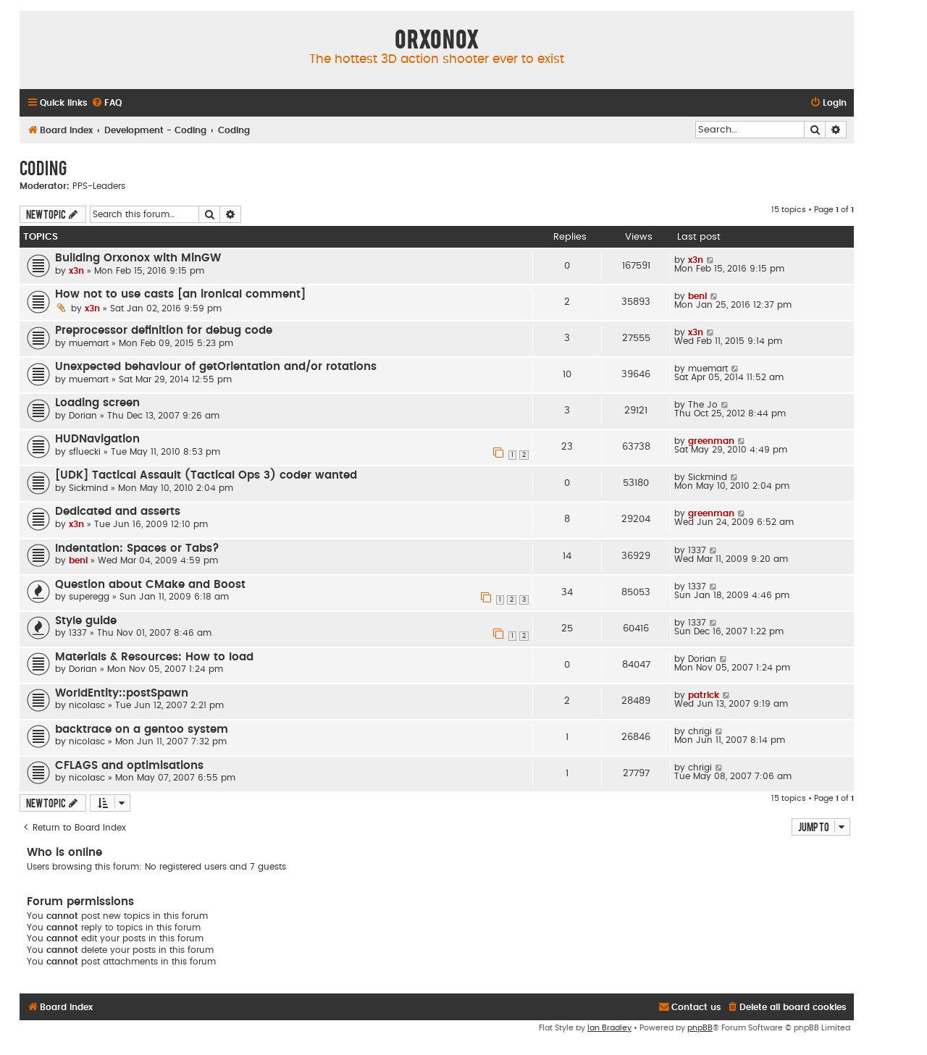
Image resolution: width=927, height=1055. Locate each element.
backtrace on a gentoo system (141, 729)
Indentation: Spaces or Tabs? (137, 548)
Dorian (83, 415)
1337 (697, 550)
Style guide (86, 620)
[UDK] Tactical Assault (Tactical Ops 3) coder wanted (206, 475)
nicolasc (87, 705)
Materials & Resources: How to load (154, 657)
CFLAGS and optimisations (129, 765)
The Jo (703, 404)
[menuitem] (106, 103)
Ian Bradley (609, 1028)
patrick (703, 695)
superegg (89, 596)
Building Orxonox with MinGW (138, 258)
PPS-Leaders (98, 186)
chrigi (700, 731)
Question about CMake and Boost (150, 584)
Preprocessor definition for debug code (163, 330)
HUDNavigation (97, 439)
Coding (43, 167)
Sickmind (88, 488)
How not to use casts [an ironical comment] (180, 294)
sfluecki (85, 451)
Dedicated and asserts (117, 511)
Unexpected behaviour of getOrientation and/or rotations (216, 366)
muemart (89, 343)
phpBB (700, 1028)
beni (697, 296)
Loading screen (97, 403)
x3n (76, 270)
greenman (711, 441)
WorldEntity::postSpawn (121, 693)
